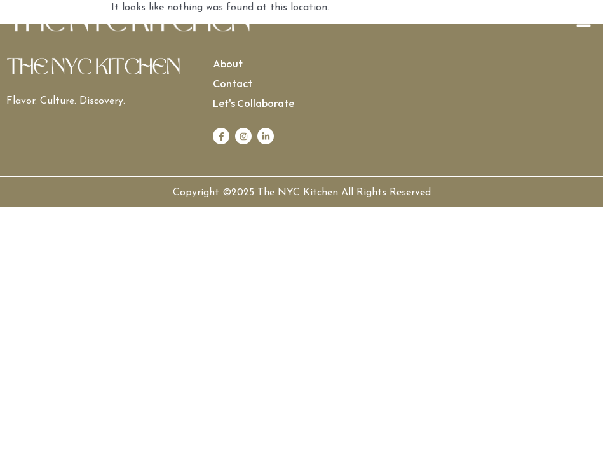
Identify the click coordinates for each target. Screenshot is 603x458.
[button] (449, 22)
